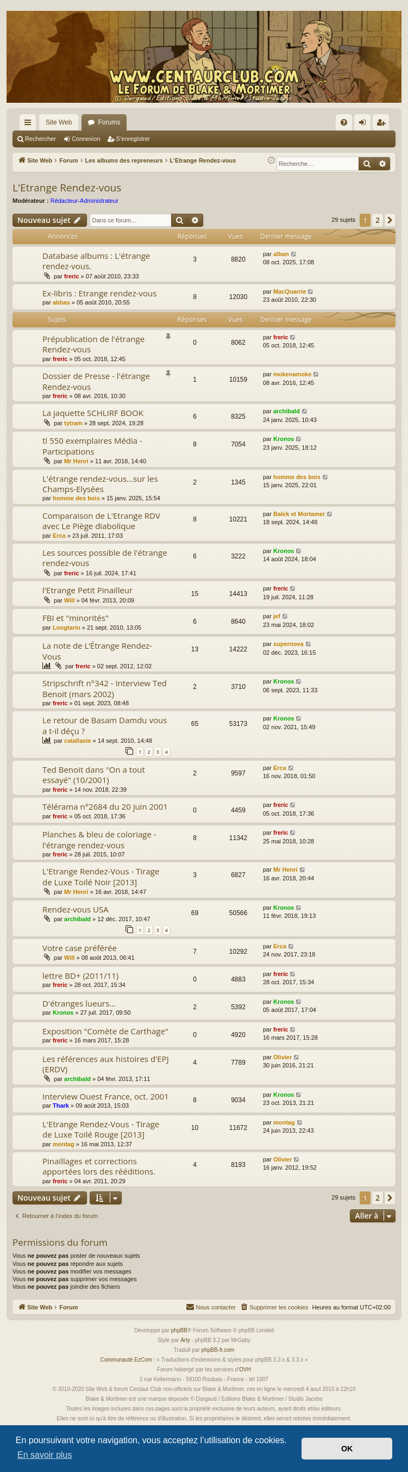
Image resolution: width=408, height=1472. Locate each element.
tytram (73, 423)
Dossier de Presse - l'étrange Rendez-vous (96, 381)
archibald (286, 411)
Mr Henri (76, 461)
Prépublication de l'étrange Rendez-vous (93, 344)
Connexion (86, 138)
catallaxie (77, 740)
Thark (61, 1105)
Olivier (282, 1057)
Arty (185, 1340)
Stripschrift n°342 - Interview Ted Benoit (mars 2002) (104, 688)
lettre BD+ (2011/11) (80, 975)
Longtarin (66, 627)
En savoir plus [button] (44, 1454)
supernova (288, 644)
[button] (390, 220)
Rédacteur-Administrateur (84, 200)
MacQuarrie (289, 291)
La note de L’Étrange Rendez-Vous (97, 650)
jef (276, 616)
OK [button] (347, 1448)
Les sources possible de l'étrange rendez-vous (104, 557)
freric (71, 276)
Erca (59, 535)
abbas (61, 302)
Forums (109, 122)
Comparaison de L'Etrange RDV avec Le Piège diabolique (101, 520)
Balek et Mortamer (299, 514)
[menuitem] (344, 122)
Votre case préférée (79, 947)
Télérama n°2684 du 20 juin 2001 (105, 806)
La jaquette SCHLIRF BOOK (92, 412)
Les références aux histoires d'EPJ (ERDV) (105, 1064)
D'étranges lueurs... (79, 1003)
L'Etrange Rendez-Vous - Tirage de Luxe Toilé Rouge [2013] (100, 1129)
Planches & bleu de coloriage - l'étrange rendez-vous (99, 839)
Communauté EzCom (126, 1360)
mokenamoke (292, 374)
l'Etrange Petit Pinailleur (87, 590)
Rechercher (40, 138)
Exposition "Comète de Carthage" (105, 1031)
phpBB (179, 1330)
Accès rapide (30, 125)
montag (63, 1144)
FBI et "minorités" (75, 617)
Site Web (59, 122)
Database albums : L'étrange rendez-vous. (96, 260)
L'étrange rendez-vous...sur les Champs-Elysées (100, 483)
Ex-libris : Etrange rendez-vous (99, 293)
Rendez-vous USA (75, 909)
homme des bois (76, 498)
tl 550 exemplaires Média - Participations (92, 445)
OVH (245, 1369)
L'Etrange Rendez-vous (66, 188)
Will (69, 600)
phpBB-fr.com (218, 1350)
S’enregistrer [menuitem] (383, 125)
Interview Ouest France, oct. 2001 (105, 1096)
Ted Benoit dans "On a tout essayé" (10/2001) (93, 774)
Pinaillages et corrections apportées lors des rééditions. (98, 1166)
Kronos (283, 439)
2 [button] (377, 220)
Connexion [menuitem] (365, 125)
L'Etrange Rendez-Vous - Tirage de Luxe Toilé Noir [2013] (100, 876)
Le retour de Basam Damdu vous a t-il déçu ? (104, 725)
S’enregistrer (133, 138)
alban (281, 254)
